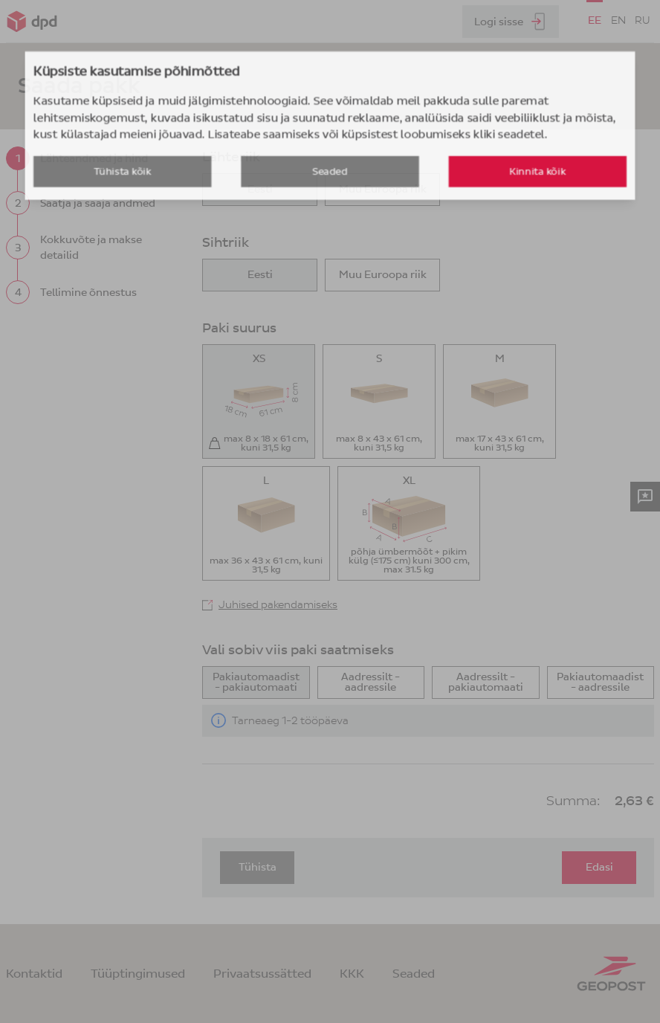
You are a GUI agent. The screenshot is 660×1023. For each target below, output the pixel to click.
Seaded (330, 213)
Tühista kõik (186, 213)
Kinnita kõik (473, 213)
